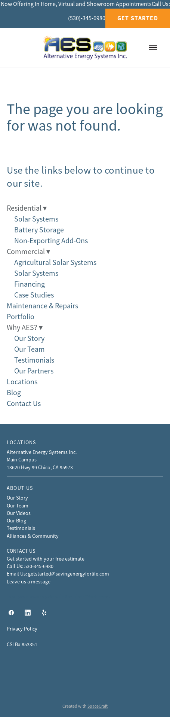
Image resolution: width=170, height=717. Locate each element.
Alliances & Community (33, 536)
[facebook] (11, 612)
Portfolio (20, 316)
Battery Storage (39, 230)
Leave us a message (28, 581)
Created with (85, 706)
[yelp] (44, 612)
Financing (29, 284)
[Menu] (153, 47)
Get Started (137, 18)
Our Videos (19, 513)
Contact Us (24, 403)
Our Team (29, 349)
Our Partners (33, 371)
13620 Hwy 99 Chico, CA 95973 (40, 467)
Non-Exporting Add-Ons (51, 240)
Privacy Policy (22, 628)
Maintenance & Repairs (42, 306)
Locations (22, 382)
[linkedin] (27, 612)
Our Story (29, 338)
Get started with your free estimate (45, 558)
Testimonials (34, 360)
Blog (14, 392)
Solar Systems (36, 219)
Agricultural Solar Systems (55, 262)
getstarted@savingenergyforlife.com (68, 573)
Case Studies (34, 295)
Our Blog (16, 520)
